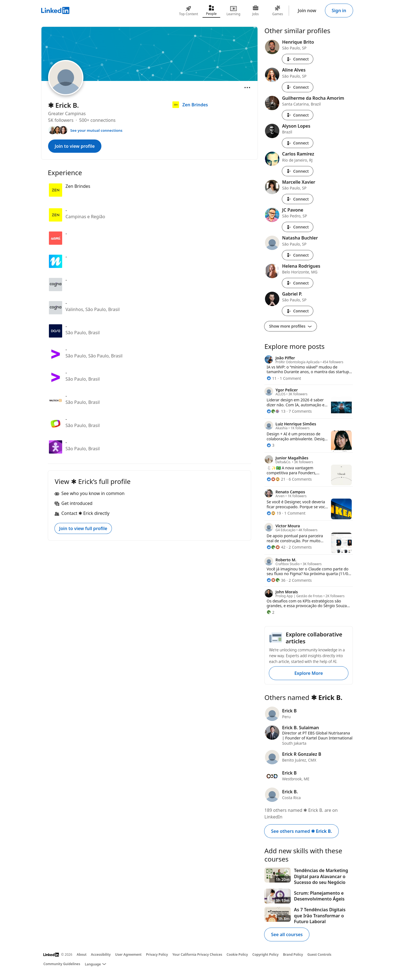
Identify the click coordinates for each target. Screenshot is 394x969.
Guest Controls (320, 954)
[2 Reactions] (270, 612)
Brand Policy (293, 954)
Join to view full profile (83, 528)
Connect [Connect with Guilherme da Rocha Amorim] (298, 115)
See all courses (287, 934)
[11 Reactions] (272, 378)
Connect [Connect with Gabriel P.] (298, 311)
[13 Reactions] (276, 411)
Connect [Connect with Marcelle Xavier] (298, 199)
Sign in (339, 10)
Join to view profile (75, 146)
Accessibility (101, 954)
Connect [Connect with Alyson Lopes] (298, 143)
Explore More (308, 673)
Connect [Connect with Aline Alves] (298, 87)
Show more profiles (290, 326)
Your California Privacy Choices (197, 954)
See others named (301, 831)
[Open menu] (247, 87)
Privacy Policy (157, 954)
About (82, 954)
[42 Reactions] (276, 547)
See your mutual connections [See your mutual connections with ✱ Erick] (96, 130)
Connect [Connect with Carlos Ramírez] (298, 171)
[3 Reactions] (270, 445)
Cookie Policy (237, 954)
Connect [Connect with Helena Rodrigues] (298, 283)
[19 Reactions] (274, 513)
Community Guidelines (61, 964)
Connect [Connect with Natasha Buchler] (298, 255)
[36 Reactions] (276, 580)
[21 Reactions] (276, 479)
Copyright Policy (265, 954)
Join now (307, 10)
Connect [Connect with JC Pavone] (298, 227)
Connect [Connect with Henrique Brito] (298, 59)
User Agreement (128, 954)
